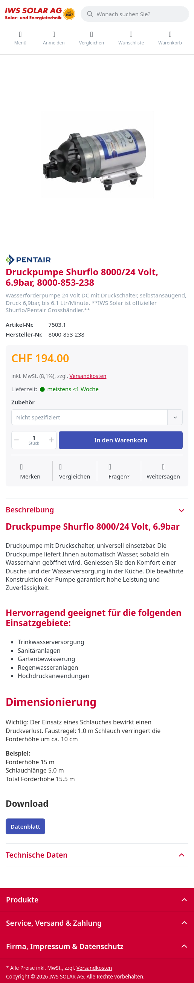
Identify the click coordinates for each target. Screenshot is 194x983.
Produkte (22, 900)
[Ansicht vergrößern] (97, 155)
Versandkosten (88, 375)
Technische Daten (36, 855)
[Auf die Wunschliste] (30, 471)
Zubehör (23, 402)
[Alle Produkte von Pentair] (28, 259)
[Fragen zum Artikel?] (119, 471)
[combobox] (135, 14)
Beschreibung (30, 509)
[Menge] (34, 440)
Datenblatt (25, 826)
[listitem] (97, 155)
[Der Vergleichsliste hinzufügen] (74, 471)
